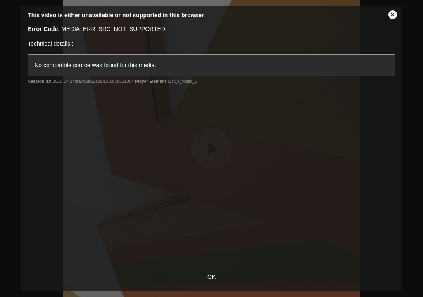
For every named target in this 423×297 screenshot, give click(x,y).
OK (211, 276)
